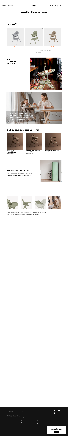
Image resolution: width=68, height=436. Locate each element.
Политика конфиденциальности (50, 411)
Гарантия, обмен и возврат (39, 415)
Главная (8, 5)
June (34, 46)
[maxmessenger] (59, 410)
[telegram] (50, 2)
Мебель (23, 418)
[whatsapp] (52, 2)
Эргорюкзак (24, 420)
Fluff (52, 46)
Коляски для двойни (24, 413)
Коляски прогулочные (24, 416)
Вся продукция (15, 5)
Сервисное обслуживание (40, 421)
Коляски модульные (23, 411)
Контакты (39, 418)
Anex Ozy (22, 5)
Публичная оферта (47, 413)
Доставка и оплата (39, 412)
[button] (55, 2)
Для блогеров (40, 423)
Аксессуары (24, 422)
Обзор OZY (28, 5)
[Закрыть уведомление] (65, 427)
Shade (15, 46)
